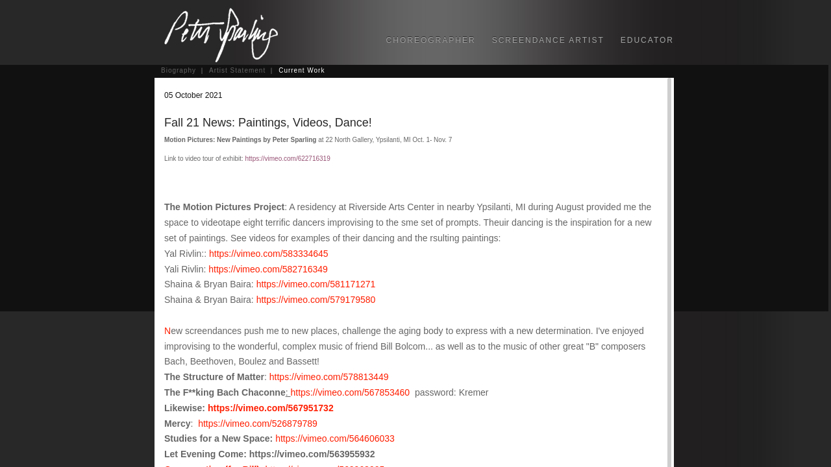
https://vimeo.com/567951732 (271, 408)
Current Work (302, 70)
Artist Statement (237, 70)
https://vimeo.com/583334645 (269, 253)
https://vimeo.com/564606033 (335, 438)
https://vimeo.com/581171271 (316, 284)
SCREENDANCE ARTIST (548, 40)
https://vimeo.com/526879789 (257, 423)
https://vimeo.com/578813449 (329, 377)
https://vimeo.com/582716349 (268, 269)
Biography (178, 70)
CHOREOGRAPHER (431, 40)
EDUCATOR (647, 40)
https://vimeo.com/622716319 (287, 158)
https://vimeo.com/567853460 (350, 392)
